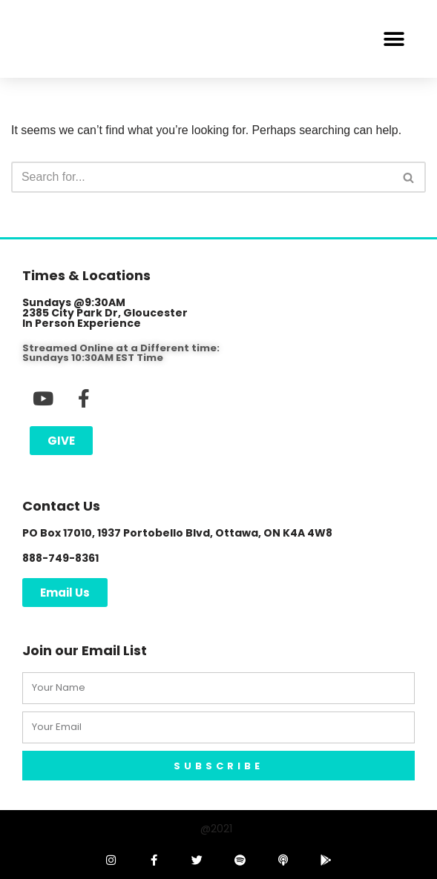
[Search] (201, 177)
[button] (393, 39)
